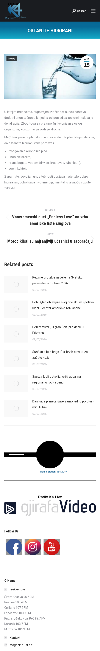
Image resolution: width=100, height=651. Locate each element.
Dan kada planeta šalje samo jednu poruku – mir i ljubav (63, 404)
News (11, 58)
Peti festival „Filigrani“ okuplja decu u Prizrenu (58, 330)
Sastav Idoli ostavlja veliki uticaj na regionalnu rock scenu (56, 379)
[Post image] (16, 284)
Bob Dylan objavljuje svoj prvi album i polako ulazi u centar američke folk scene (63, 305)
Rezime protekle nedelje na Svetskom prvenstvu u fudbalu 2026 (58, 280)
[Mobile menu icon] (93, 10)
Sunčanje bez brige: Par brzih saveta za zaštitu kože (60, 355)
